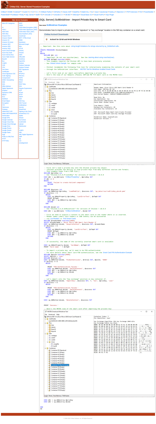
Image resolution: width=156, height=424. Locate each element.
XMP (20, 136)
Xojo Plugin (110, 15)
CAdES (4, 63)
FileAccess (5, 107)
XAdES (21, 130)
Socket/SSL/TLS (24, 113)
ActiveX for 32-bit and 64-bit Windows (65, 39)
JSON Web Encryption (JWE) (28, 27)
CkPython (57, 12)
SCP (20, 90)
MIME (21, 40)
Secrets (21, 107)
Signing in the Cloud (25, 111)
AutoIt (25, 12)
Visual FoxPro (99, 15)
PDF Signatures (24, 69)
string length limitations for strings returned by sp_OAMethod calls (95, 46)
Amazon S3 (5, 40)
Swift (37, 15)
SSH (20, 99)
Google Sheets (6, 130)
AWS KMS (5, 32)
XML (20, 132)
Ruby (22, 15)
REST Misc (22, 84)
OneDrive (22, 59)
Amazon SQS (6, 48)
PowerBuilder (149, 12)
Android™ (17, 12)
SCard (21, 92)
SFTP (21, 94)
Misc (20, 46)
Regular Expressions (25, 88)
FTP (3, 105)
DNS (3, 82)
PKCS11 (21, 76)
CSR (3, 65)
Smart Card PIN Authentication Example (117, 252)
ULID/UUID (22, 122)
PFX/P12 (22, 73)
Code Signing (6, 76)
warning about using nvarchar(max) (101, 57)
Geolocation (6, 115)
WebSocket (22, 126)
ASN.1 (4, 29)
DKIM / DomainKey (8, 80)
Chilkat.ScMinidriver (73, 211)
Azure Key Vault (7, 53)
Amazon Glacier (7, 38)
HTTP (4, 139)
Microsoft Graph (24, 44)
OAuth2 (21, 53)
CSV (3, 67)
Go (92, 12)
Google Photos (6, 128)
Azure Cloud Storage (8, 50)
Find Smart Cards (69, 219)
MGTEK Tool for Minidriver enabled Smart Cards (97, 69)
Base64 (4, 59)
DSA (3, 84)
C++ (37, 12)
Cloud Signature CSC (8, 73)
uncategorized (23, 143)
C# (33, 12)
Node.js (112, 12)
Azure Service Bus (8, 55)
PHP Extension (132, 12)
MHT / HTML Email (25, 38)
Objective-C (120, 12)
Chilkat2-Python (46, 12)
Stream (21, 118)
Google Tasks (6, 132)
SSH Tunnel (22, 103)
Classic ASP (66, 12)
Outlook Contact (24, 67)
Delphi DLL (85, 12)
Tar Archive (22, 120)
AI (2, 27)
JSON (21, 25)
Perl (140, 12)
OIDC (20, 55)
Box (3, 61)
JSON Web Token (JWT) (26, 32)
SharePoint (22, 109)
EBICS (4, 94)
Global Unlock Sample (58, 63)
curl (20, 141)
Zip (20, 139)
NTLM (21, 48)
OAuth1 (21, 50)
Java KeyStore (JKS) (25, 34)
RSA (20, 86)
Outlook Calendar (24, 65)
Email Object (6, 101)
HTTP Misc (5, 141)
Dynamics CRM (7, 92)
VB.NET (68, 15)
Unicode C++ (58, 15)
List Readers (54, 219)
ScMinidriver (23, 105)
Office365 (22, 57)
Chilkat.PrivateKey (72, 177)
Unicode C (48, 15)
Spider (21, 115)
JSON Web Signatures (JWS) (28, 29)
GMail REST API (7, 111)
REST (21, 82)
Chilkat (3, 12)
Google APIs (6, 118)
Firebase (5, 109)
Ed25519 (5, 99)
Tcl (42, 15)
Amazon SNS (6, 46)
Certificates (5, 71)
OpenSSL (22, 61)
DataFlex (76, 12)
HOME (10, 12)
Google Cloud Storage (9, 124)
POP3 (21, 78)
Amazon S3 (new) (7, 42)
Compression (6, 78)
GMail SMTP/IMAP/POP (9, 113)
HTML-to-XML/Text (8, 136)
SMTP (21, 97)
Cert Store (5, 69)
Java (96, 12)
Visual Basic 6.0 (86, 15)
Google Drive (6, 126)
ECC (3, 97)
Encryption (5, 103)
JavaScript (104, 12)
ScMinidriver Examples (57, 25)
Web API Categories (8, 23)
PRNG (21, 80)
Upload (21, 124)
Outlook (21, 63)
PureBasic (14, 15)
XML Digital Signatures (26, 134)
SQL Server (29, 15)
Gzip (3, 134)
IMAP (20, 23)
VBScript (76, 15)
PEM (20, 71)
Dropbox (4, 90)
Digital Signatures (7, 88)
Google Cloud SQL (8, 122)
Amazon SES (6, 44)
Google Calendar (7, 120)
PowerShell (5, 15)
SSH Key (22, 101)
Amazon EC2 (6, 36)
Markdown (22, 42)
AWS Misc (5, 34)
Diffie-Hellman (6, 86)
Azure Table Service (8, 57)
